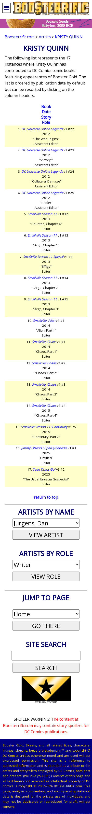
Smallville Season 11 (42, 214)
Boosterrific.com (20, 37)
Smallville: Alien (44, 320)
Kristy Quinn (69, 37)
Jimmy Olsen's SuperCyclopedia (44, 448)
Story (46, 117)
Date (46, 111)
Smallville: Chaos (44, 341)
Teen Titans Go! (44, 469)
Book (46, 106)
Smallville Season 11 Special (43, 256)
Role (46, 122)
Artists (45, 37)
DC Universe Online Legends (42, 129)
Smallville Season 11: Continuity (44, 427)
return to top (46, 497)
